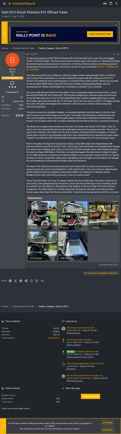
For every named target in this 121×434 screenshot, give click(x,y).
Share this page (90, 396)
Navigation (71, 369)
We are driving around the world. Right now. (85, 375)
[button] (4, 3)
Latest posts (71, 321)
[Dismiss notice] (115, 25)
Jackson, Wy (18, 101)
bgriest (7, 16)
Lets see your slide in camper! (79, 340)
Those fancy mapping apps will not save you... (86, 363)
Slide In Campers (74, 345)
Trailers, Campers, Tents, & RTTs (80, 357)
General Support (73, 333)
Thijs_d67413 (53, 338)
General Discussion (75, 381)
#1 (118, 54)
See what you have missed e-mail (80, 328)
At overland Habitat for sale (82, 351)
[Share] (114, 54)
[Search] (117, 4)
